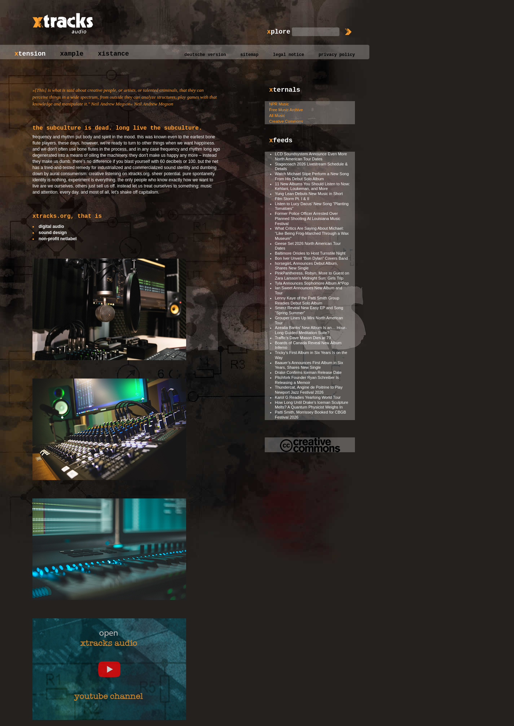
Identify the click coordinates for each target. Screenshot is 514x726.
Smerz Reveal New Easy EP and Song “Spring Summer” (309, 310)
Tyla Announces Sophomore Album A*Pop (312, 283)
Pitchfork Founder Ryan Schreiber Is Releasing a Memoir (307, 380)
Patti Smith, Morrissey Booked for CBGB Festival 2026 (310, 414)
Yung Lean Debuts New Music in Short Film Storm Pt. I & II (309, 196)
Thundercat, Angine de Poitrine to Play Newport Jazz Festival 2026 (309, 389)
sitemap (249, 54)
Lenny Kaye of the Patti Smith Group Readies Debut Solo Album (307, 300)
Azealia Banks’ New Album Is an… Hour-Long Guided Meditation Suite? (311, 330)
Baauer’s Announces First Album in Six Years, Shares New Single (309, 365)
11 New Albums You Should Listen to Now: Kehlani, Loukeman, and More (312, 186)
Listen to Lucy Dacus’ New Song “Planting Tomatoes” (311, 206)
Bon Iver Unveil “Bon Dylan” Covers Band (311, 258)
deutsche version (205, 54)
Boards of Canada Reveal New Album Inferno (308, 345)
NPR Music (279, 104)
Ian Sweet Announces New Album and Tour (308, 290)
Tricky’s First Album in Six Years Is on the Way (311, 355)
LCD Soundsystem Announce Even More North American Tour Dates (311, 156)
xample (71, 53)
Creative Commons (286, 121)
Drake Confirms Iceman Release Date (308, 372)
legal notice (288, 54)
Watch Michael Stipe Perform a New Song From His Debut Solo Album (312, 176)
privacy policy (336, 54)
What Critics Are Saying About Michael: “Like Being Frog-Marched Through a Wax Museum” (312, 233)
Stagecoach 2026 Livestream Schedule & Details (311, 166)
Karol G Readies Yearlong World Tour (308, 397)
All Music (277, 115)
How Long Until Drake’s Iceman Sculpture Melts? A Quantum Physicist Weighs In (311, 405)
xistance (113, 53)
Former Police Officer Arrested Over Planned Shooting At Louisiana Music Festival (308, 218)
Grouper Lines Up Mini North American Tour (309, 320)
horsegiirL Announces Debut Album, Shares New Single (306, 266)
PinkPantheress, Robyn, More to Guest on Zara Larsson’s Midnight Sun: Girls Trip (312, 275)
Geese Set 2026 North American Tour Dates (308, 246)
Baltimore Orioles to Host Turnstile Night (310, 253)
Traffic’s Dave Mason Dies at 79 (303, 338)
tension (29, 53)
